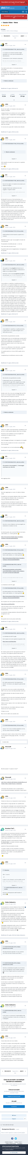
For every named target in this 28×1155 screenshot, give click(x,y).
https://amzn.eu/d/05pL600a (7, 604)
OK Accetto (14, 1152)
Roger (3, 29)
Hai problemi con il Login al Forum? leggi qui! (13, 2)
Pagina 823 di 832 (15, 36)
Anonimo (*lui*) (9, 828)
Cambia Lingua (9, 1142)
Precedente (7, 36)
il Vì (6, 43)
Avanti (22, 36)
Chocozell (8, 746)
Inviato (10, 45)
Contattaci (19, 1143)
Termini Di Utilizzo (9, 1149)
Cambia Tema (18, 1142)
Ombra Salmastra (10, 902)
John (18, 49)
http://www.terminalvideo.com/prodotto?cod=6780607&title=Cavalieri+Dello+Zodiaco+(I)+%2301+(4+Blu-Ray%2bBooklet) (13, 571)
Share (14, 1115)
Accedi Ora (14, 1106)
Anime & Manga (14, 30)
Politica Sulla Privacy (11, 1143)
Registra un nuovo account (14, 1096)
